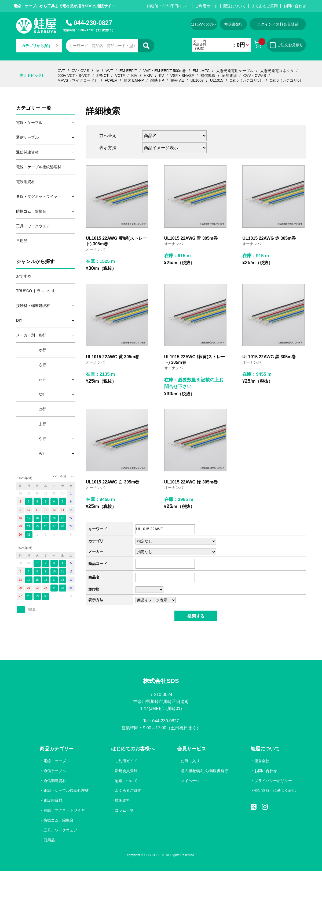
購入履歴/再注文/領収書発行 (204, 771)
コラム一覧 (124, 810)
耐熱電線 (229, 75)
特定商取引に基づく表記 (275, 790)
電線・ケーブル (56, 761)
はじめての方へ (204, 24)
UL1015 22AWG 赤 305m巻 (269, 238)
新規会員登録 (126, 771)
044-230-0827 (93, 22)
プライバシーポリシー (273, 781)
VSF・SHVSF (182, 75)
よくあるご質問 (264, 6)
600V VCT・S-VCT (74, 75)
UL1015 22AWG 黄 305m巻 (112, 356)
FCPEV (111, 80)
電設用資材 (52, 800)
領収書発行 (233, 24)
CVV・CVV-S (254, 75)
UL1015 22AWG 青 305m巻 (191, 238)
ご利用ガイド (206, 6)
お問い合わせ (294, 6)
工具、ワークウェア (60, 830)
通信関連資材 (54, 781)
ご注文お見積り (286, 45)
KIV (134, 75)
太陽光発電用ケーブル (235, 71)
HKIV (148, 75)
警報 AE (177, 80)
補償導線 (207, 75)
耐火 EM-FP (134, 80)
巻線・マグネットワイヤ (64, 810)
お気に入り (190, 761)
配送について (234, 6)
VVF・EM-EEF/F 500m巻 (164, 71)
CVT (61, 71)
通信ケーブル (54, 771)
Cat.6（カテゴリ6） (286, 80)
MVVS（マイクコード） (78, 80)
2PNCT (102, 75)
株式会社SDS (161, 681)
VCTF (120, 75)
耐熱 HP (157, 80)
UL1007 (197, 80)
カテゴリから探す (39, 46)
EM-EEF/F (128, 71)
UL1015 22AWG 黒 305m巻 (269, 356)
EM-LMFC (201, 71)
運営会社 (261, 761)
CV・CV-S (80, 71)
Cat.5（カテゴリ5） (246, 80)
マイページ (190, 781)
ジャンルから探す (35, 261)
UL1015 (216, 80)
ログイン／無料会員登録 (277, 24)
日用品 (49, 840)
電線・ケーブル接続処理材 (66, 790)
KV (161, 75)
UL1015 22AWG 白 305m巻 (112, 482)
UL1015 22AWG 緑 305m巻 (191, 482)
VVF (109, 71)
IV (97, 71)
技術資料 (122, 800)
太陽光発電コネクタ (277, 71)
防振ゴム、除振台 (58, 820)
